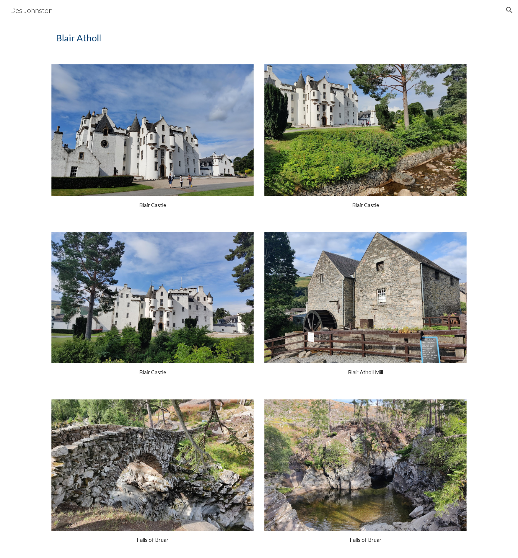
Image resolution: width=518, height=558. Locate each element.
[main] (259, 38)
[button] (509, 10)
